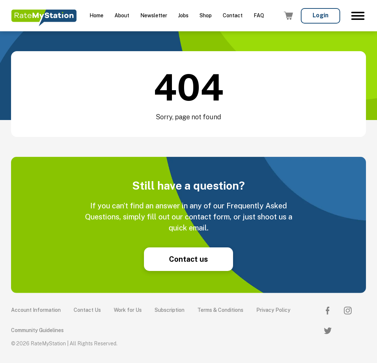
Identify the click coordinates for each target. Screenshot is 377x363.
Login (320, 15)
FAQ (259, 15)
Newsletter (153, 15)
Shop (206, 15)
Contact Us (87, 310)
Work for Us (128, 310)
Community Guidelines (37, 330)
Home (96, 15)
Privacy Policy (273, 310)
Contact (233, 15)
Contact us (188, 259)
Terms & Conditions (220, 310)
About (121, 15)
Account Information (36, 310)
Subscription (169, 310)
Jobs (183, 15)
